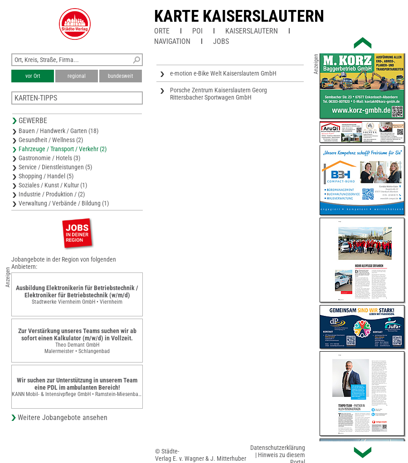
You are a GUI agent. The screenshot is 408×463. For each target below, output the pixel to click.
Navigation (172, 41)
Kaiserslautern (251, 31)
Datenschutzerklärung (277, 447)
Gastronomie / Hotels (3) (49, 158)
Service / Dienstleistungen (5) (55, 167)
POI (197, 31)
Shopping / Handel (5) (46, 176)
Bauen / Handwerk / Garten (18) (58, 130)
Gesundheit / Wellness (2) (51, 139)
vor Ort (32, 76)
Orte (162, 31)
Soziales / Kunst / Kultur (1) (53, 185)
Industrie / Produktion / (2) (52, 194)
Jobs (221, 41)
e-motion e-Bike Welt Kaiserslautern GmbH (223, 73)
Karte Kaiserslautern (239, 16)
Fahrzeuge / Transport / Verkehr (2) (63, 149)
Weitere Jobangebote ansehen (62, 417)
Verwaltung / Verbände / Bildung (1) (64, 203)
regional (77, 76)
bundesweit (120, 76)
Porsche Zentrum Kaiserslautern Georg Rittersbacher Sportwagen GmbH (218, 93)
